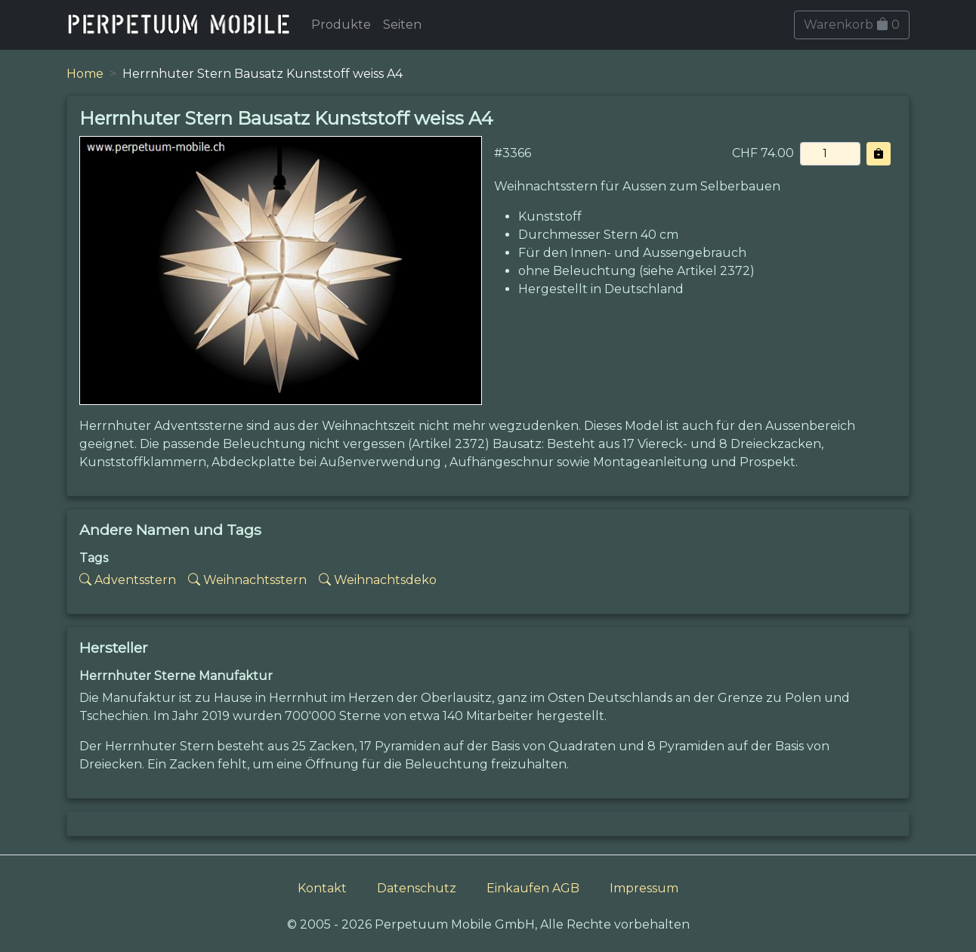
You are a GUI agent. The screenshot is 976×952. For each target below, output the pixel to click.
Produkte (341, 24)
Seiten (402, 24)
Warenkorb (852, 24)
